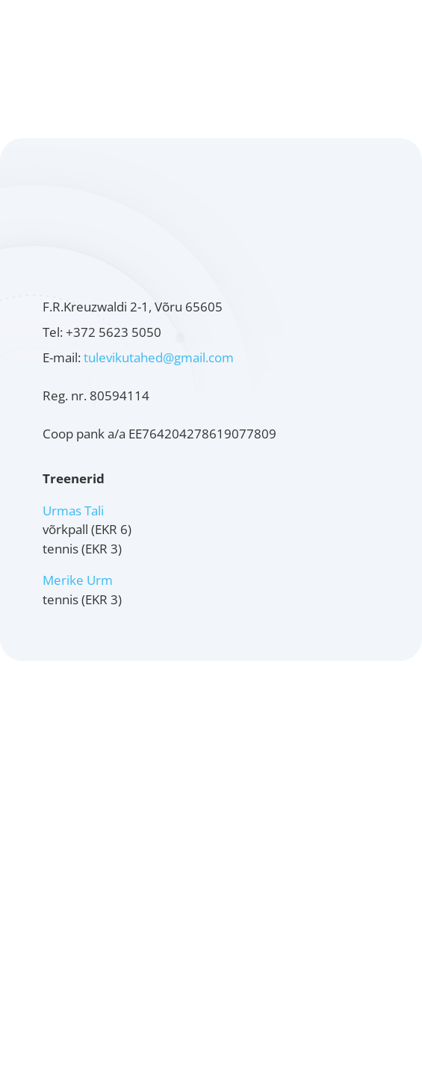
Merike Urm (78, 580)
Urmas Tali (73, 510)
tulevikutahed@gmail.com (159, 357)
